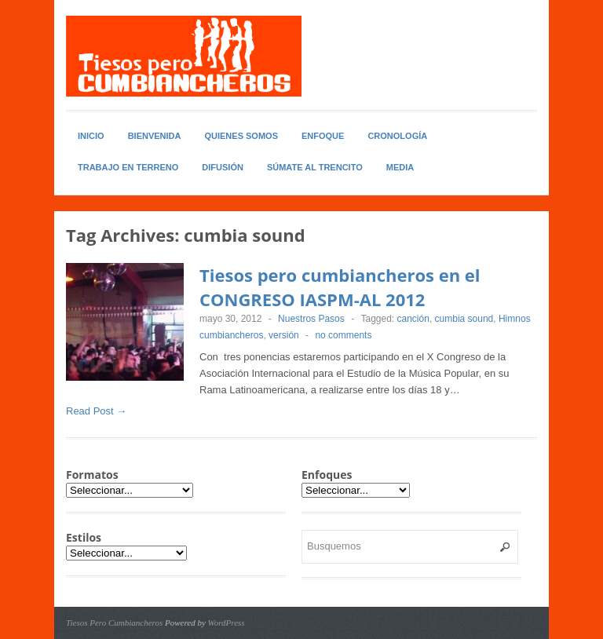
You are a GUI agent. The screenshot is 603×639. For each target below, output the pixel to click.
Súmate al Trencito (315, 167)
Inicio (91, 136)
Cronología (397, 136)
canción (413, 318)
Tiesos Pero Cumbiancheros (114, 622)
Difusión (222, 167)
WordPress (226, 622)
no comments (343, 335)
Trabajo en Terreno (128, 167)
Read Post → (96, 411)
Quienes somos (241, 136)
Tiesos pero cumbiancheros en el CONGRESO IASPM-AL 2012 (340, 287)
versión (284, 335)
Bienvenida (154, 136)
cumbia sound (464, 318)
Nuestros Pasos (311, 318)
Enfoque (323, 136)
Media (400, 167)
